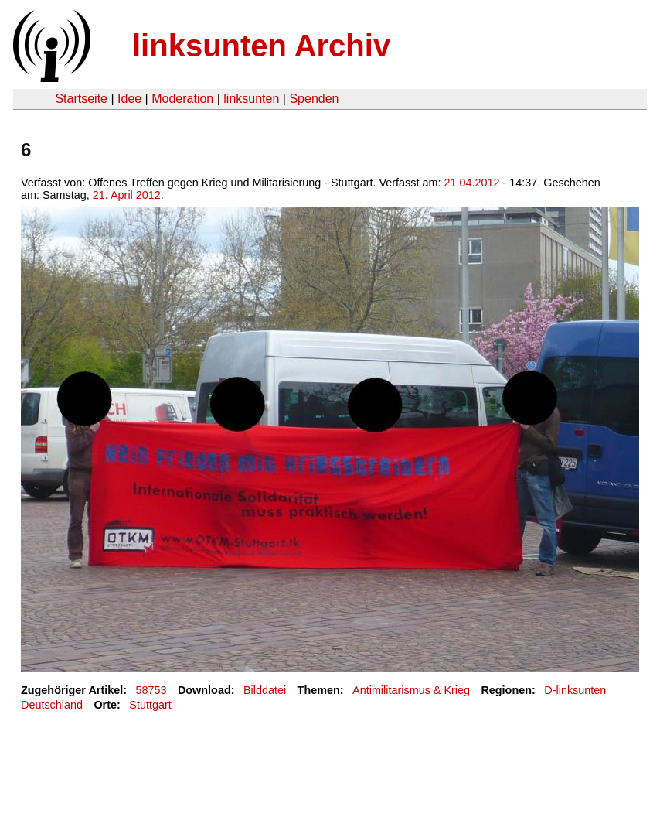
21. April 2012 (127, 195)
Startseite (81, 98)
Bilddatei (264, 690)
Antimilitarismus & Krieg (411, 690)
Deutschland (52, 705)
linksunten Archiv (261, 46)
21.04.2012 (471, 182)
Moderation (182, 98)
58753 (151, 690)
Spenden (314, 98)
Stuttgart (150, 705)
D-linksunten (575, 690)
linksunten (251, 98)
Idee (129, 98)
